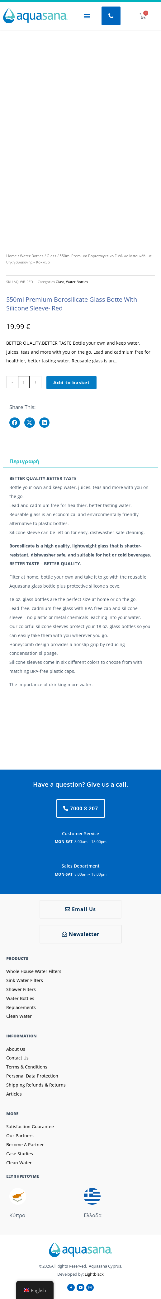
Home (11, 255)
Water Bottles (32, 255)
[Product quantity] (24, 382)
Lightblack (94, 1274)
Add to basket (71, 382)
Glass (51, 255)
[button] (87, 16)
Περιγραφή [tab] (24, 461)
